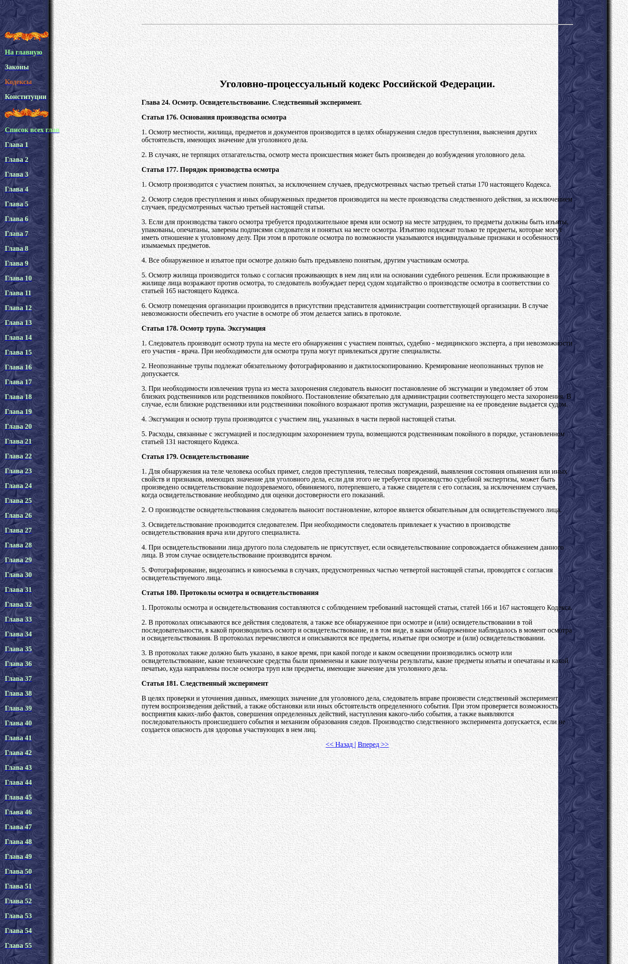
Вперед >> (373, 744)
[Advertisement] (357, 49)
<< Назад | (341, 744)
